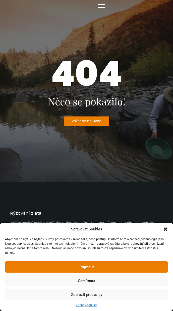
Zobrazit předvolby (86, 294)
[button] (165, 229)
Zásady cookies (86, 305)
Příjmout (86, 267)
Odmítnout (86, 281)
